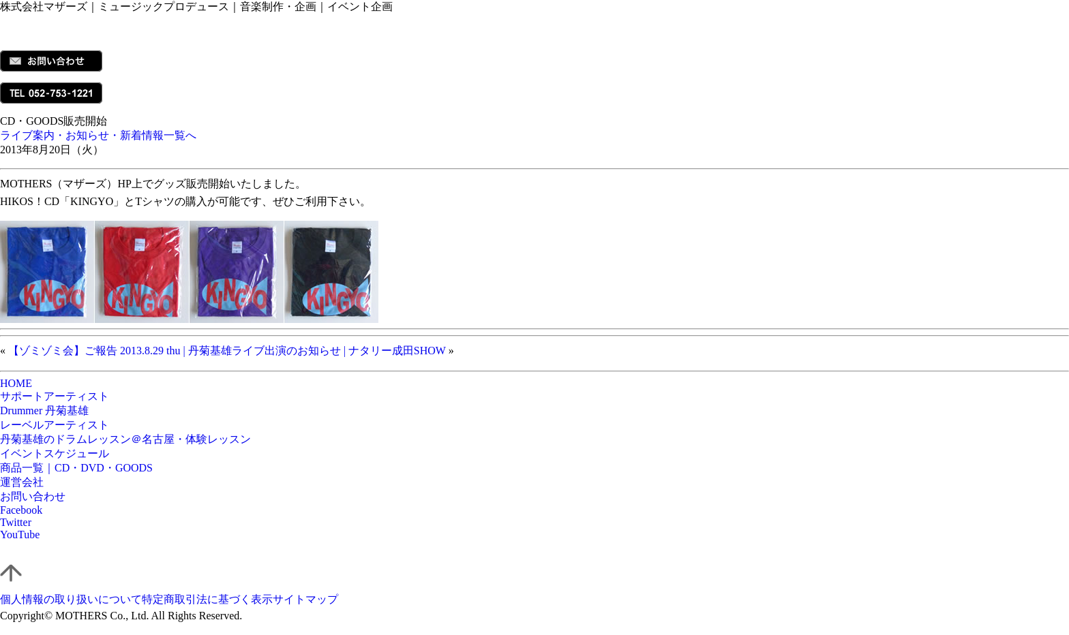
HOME (16, 383)
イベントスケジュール (54, 453)
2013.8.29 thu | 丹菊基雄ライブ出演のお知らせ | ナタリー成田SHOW (283, 350)
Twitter (15, 522)
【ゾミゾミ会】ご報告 (62, 350)
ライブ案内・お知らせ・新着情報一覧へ (98, 135)
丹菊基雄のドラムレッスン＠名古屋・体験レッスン (125, 439)
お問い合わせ (32, 496)
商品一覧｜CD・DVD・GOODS (76, 468)
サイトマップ (305, 599)
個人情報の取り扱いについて (71, 599)
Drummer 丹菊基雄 (44, 410)
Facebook (21, 510)
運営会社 (22, 482)
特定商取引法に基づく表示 (207, 599)
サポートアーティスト (54, 396)
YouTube (20, 534)
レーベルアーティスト (54, 425)
